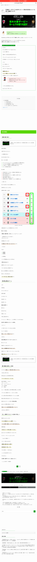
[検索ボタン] (36, 3)
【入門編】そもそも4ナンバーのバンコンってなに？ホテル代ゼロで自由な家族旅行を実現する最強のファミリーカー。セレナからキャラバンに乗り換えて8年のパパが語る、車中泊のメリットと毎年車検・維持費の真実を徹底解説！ (18, 546)
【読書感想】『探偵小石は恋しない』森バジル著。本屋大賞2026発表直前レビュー (16, 542)
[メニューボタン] (1, 3)
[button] (9, 487)
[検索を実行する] (35, 511)
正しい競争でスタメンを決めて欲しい (12, 105)
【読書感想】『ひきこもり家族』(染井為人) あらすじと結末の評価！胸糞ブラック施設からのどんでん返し (18, 550)
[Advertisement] (18, 119)
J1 (8, 471)
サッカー (14, 471)
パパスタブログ (18, 3)
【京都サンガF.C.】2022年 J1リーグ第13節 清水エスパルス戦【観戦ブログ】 (22, 359)
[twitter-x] (17, 507)
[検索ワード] (18, 511)
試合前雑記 (6, 100)
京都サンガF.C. (5, 471)
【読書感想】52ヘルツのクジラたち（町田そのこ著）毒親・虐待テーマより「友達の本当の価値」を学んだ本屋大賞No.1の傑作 (18, 553)
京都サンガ (21, 471)
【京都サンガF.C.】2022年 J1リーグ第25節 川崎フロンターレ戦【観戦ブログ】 (22, 143)
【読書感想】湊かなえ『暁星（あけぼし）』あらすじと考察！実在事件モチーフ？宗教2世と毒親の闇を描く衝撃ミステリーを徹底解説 (18, 540)
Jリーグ (11, 471)
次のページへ (5, 107)
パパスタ (19, 33)
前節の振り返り (8, 101)
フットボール (17, 471)
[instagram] (19, 507)
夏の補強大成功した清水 (10, 104)
